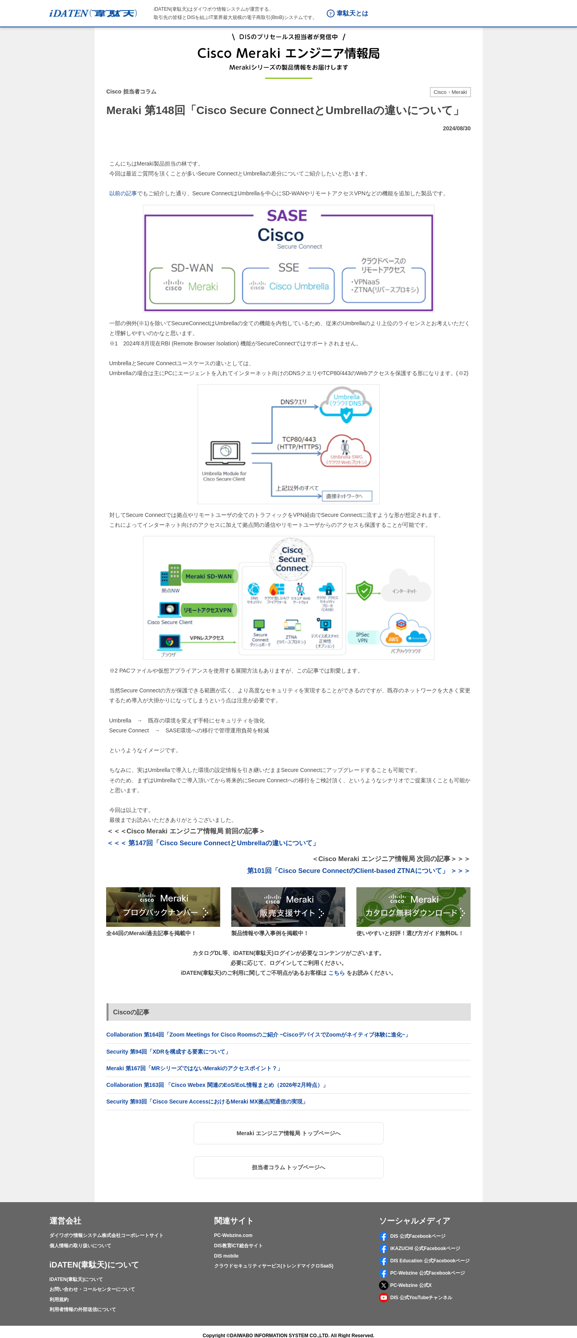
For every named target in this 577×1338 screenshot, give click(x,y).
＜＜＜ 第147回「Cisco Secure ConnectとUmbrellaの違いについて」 (213, 843)
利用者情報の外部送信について (83, 1309)
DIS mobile (226, 1256)
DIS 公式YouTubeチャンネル (416, 1297)
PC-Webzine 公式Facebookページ (422, 1273)
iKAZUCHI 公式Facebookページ (420, 1248)
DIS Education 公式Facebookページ (424, 1261)
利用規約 (59, 1299)
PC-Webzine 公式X (405, 1285)
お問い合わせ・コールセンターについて (92, 1289)
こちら (336, 973)
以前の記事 (123, 193)
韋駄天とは (352, 13)
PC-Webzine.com (233, 1235)
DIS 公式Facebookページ (412, 1236)
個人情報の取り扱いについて (80, 1245)
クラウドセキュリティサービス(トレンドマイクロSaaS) (273, 1266)
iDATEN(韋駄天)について (76, 1279)
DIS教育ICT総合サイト (238, 1245)
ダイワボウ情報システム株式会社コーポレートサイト (107, 1235)
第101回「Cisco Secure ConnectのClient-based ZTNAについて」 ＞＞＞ (359, 871)
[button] (288, 1133)
